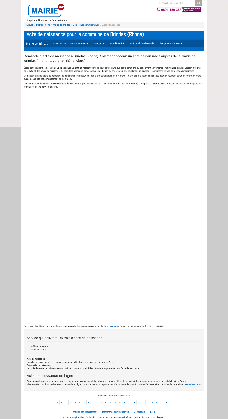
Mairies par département (85, 412)
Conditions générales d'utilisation (79, 417)
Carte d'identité (116, 43)
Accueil (29, 25)
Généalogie (139, 412)
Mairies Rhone (43, 25)
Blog (152, 412)
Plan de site (121, 417)
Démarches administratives (86, 25)
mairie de (97, 83)
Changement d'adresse (170, 43)
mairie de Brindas (192, 384)
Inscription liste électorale (141, 43)
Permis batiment (79, 43)
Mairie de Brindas (61, 25)
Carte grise (98, 43)
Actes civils (59, 43)
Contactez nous (106, 417)
